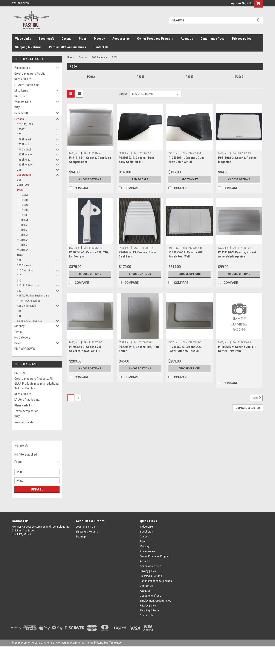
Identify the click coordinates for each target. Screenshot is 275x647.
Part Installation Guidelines (67, 47)
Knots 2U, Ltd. (23, 79)
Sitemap (81, 536)
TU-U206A (22, 220)
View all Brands (23, 422)
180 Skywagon (25, 154)
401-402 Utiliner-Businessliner (33, 295)
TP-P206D (22, 210)
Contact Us (100, 47)
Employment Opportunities (155, 600)
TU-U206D (22, 235)
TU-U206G (22, 250)
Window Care (22, 102)
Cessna (66, 39)
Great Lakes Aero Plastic (29, 73)
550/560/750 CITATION (29, 320)
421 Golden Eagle (26, 305)
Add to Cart (139, 179)
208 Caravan (24, 265)
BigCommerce (75, 642)
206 (19, 179)
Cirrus (18, 332)
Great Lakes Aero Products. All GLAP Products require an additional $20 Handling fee (36, 383)
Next (257, 398)
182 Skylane (23, 159)
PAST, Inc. (20, 96)
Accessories (121, 39)
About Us (187, 39)
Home (70, 57)
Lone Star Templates (109, 642)
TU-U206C (22, 230)
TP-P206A (22, 194)
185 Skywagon (25, 164)
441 (19, 315)
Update (37, 489)
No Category (22, 337)
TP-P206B (22, 200)
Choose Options (90, 179)
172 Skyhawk (24, 139)
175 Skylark (23, 144)
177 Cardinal (24, 149)
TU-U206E (22, 240)
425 (19, 310)
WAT (17, 108)
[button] (37, 461)
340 (19, 290)
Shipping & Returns (28, 47)
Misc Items (21, 90)
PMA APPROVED (24, 349)
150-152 (21, 129)
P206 (20, 189)
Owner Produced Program (155, 39)
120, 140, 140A (25, 124)
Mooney (99, 39)
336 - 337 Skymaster (28, 285)
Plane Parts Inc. (24, 405)
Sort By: (123, 93)
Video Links (23, 39)
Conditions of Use (212, 39)
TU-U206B (22, 225)
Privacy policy (241, 39)
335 (19, 280)
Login (233, 3)
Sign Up (247, 3)
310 (19, 275)
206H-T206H (24, 184)
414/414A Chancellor (28, 300)
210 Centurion (25, 270)
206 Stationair (24, 174)
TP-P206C (22, 204)
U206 (20, 255)
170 (19, 134)
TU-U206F (22, 245)
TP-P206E (22, 215)
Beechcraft (46, 39)
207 (19, 260)
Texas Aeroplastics (26, 411)
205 (19, 169)
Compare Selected (248, 407)
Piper (82, 39)
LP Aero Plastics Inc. (27, 85)
